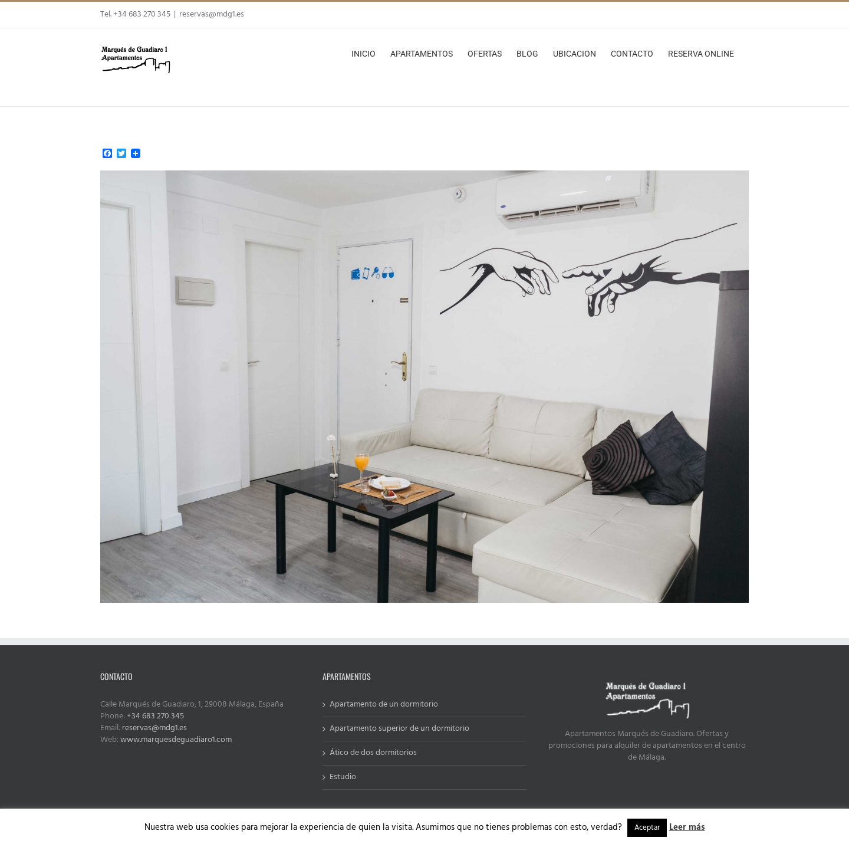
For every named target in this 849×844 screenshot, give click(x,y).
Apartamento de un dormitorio (384, 705)
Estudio (343, 777)
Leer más (687, 827)
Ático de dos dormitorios (373, 753)
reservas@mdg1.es (211, 14)
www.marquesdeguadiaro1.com (176, 740)
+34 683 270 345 (155, 716)
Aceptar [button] (647, 828)
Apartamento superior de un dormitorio (399, 729)
